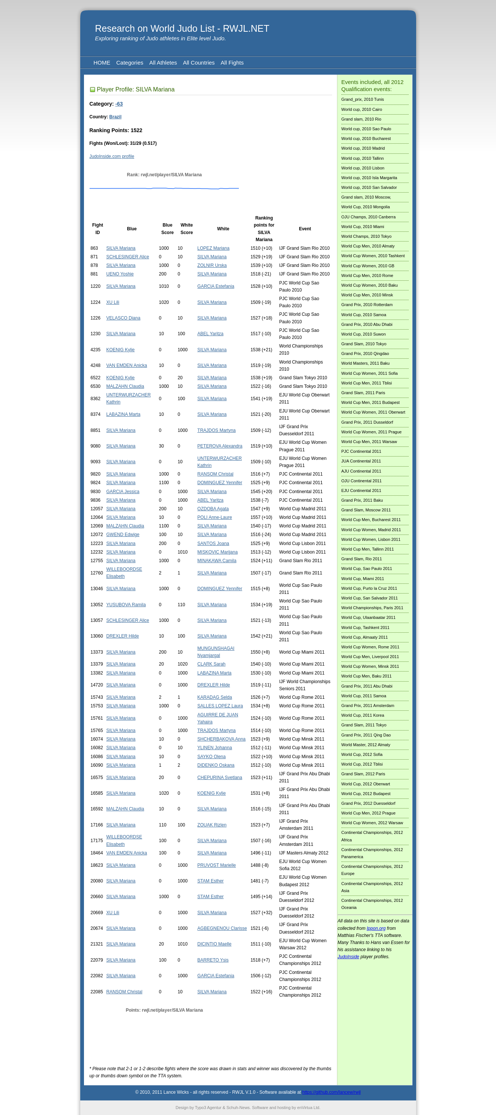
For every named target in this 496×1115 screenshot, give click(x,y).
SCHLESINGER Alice (127, 256)
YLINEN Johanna (214, 747)
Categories (130, 62)
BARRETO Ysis (213, 960)
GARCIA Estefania (215, 286)
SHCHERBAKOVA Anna (221, 739)
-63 (119, 104)
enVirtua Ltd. (308, 1107)
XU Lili (112, 302)
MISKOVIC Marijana (217, 552)
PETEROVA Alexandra (220, 446)
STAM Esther (210, 881)
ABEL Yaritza (210, 333)
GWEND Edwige (123, 534)
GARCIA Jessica (123, 491)
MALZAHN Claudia (125, 386)
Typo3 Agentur (208, 1107)
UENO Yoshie (120, 274)
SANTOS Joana (213, 543)
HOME (102, 62)
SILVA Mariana (120, 248)
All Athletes (163, 62)
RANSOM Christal (215, 474)
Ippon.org (376, 928)
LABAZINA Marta (123, 414)
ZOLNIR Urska (212, 265)
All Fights (232, 62)
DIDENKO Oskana (215, 765)
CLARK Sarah (211, 664)
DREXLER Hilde (122, 636)
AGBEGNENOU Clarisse (222, 928)
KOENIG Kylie (120, 349)
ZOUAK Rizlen (212, 825)
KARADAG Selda (214, 697)
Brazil (115, 116)
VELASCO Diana (123, 318)
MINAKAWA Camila (216, 560)
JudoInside (348, 956)
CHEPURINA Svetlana (219, 777)
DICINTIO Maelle (214, 944)
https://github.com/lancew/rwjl (331, 1092)
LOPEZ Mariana (213, 248)
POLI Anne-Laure (214, 517)
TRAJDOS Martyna (216, 430)
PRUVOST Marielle (216, 865)
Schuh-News (238, 1107)
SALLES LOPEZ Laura (220, 705)
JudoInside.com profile (112, 156)
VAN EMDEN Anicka (126, 365)
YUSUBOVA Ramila (126, 604)
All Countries (199, 62)
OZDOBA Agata (213, 508)
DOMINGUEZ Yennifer (219, 482)
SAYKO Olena (211, 756)
